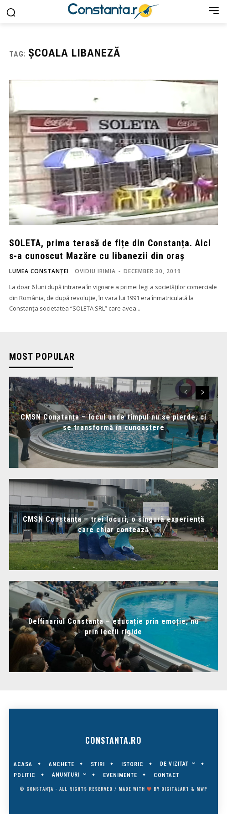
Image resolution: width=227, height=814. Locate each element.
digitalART (175, 788)
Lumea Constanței (39, 271)
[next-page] (202, 392)
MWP (201, 788)
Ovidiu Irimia (95, 271)
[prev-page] (185, 392)
